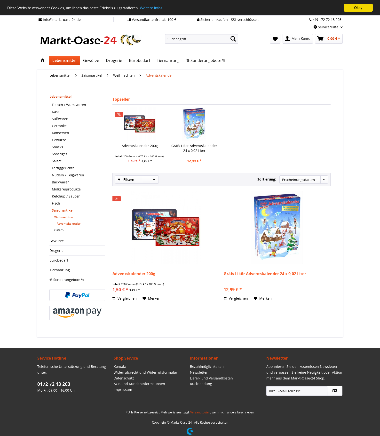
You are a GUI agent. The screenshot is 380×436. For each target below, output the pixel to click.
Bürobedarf (58, 260)
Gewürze (59, 140)
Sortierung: (266, 179)
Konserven (60, 133)
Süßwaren (60, 118)
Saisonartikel (62, 210)
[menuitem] (201, 39)
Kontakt (120, 366)
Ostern (58, 230)
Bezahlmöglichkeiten (207, 366)
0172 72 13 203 (53, 384)
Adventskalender (68, 224)
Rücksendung (201, 383)
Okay (358, 7)
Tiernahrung (59, 270)
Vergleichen (124, 298)
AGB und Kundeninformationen (139, 383)
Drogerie (56, 250)
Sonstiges (59, 154)
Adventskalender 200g (140, 145)
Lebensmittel (60, 96)
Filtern (126, 179)
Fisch (56, 203)
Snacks (57, 147)
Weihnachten (63, 217)
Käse (56, 111)
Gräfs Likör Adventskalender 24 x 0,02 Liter (194, 148)
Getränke (59, 125)
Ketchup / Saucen (66, 196)
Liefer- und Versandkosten (211, 378)
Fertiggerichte (63, 168)
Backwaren (61, 182)
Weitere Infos (151, 7)
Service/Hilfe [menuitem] (326, 27)
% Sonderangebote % (66, 279)
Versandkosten (200, 412)
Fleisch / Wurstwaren (69, 104)
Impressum (123, 389)
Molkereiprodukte (66, 189)
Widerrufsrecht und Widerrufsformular (145, 372)
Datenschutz (124, 378)
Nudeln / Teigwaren (68, 175)
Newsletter (199, 372)
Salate (57, 161)
